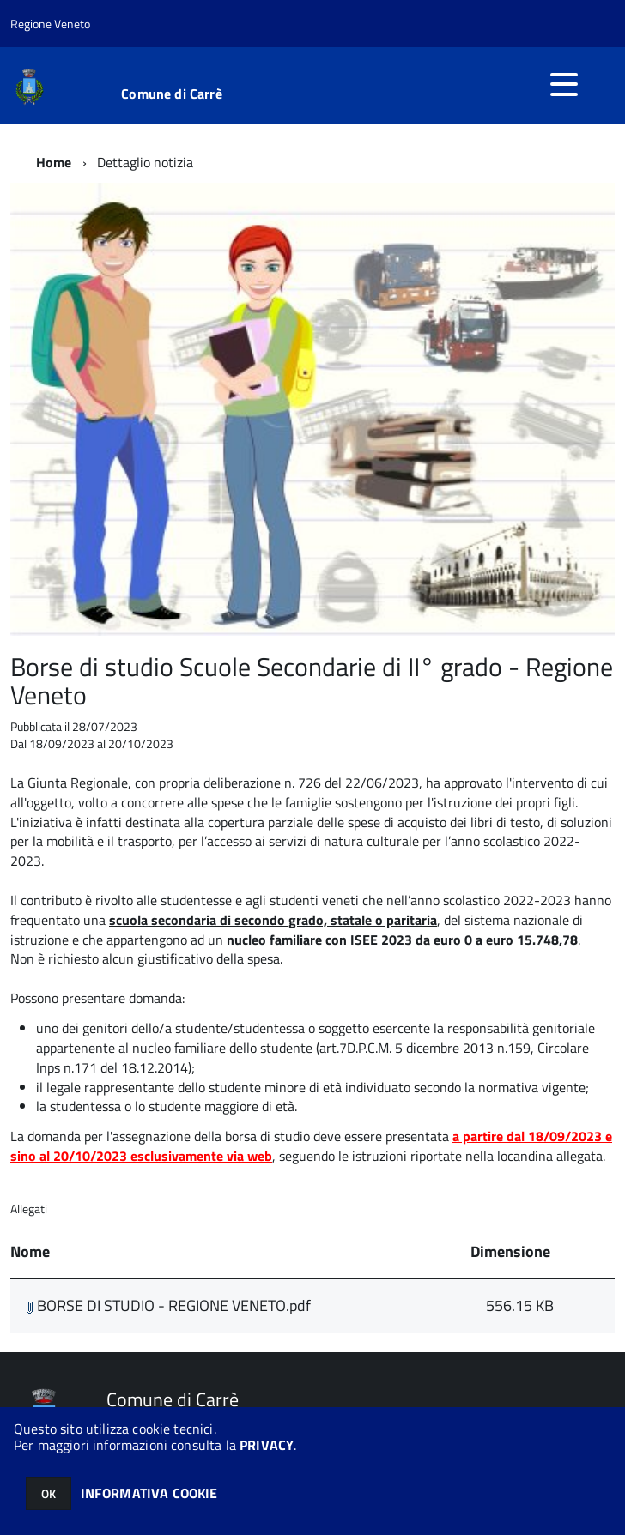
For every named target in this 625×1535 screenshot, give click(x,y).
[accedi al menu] (564, 84)
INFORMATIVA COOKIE (149, 1493)
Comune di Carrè (171, 93)
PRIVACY (267, 1445)
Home (54, 162)
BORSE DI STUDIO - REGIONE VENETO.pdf (168, 1305)
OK (48, 1493)
